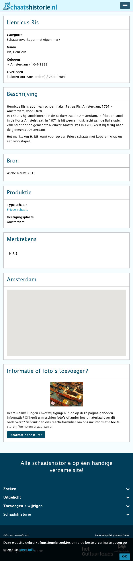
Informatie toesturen (26, 435)
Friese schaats (17, 209)
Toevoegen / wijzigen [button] (66, 506)
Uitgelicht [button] (66, 497)
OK (124, 556)
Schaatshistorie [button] (66, 514)
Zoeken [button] (66, 489)
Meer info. (27, 549)
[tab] (66, 489)
